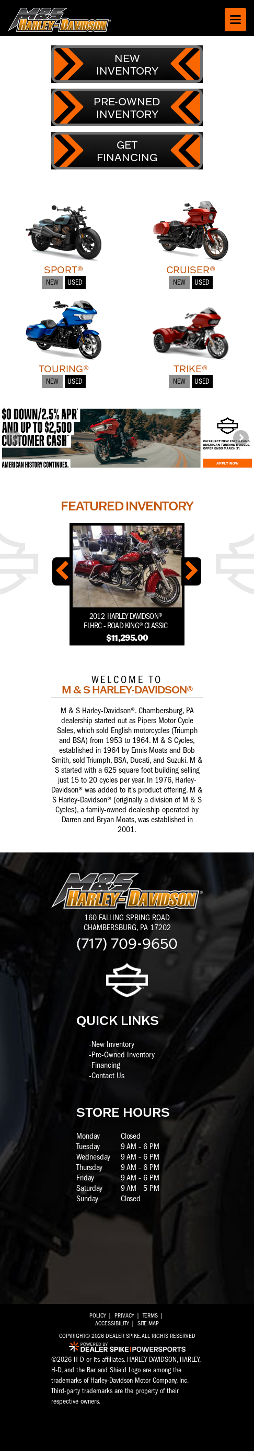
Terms (150, 1315)
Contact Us (107, 1075)
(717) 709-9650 (127, 943)
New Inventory (112, 1044)
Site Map (148, 1323)
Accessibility (112, 1323)
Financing (105, 1065)
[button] (13, 438)
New (52, 282)
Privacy (124, 1315)
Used (75, 282)
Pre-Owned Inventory (123, 1054)
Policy (97, 1315)
